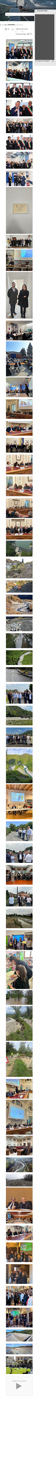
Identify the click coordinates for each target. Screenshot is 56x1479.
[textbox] (17, 14)
